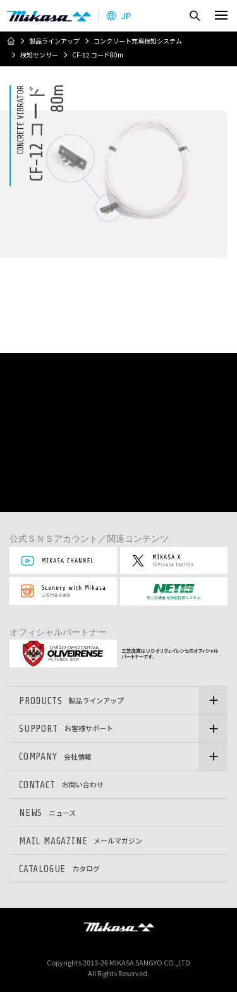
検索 (194, 15)
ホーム (10, 41)
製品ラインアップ (54, 41)
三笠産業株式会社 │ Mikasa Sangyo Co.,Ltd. (49, 16)
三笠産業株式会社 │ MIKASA (118, 927)
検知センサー (39, 55)
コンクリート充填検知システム (138, 41)
